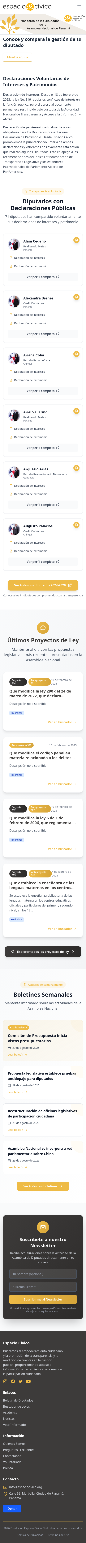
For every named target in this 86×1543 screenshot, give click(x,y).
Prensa (8, 1468)
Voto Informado (14, 1425)
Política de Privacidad (30, 1535)
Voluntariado (12, 1462)
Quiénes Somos (14, 1444)
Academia (10, 1412)
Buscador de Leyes (16, 1406)
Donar (12, 1509)
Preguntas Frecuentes (18, 1450)
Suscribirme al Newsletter (43, 1299)
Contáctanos (12, 1456)
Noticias (9, 1419)
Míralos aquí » (17, 57)
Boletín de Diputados (18, 1400)
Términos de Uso (58, 1535)
